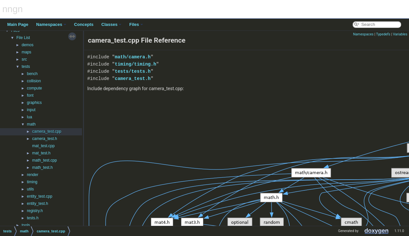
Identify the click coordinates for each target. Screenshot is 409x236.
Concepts (83, 24)
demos (27, 45)
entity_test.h (37, 203)
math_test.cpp (44, 160)
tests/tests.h (133, 71)
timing (32, 182)
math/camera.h (133, 57)
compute (34, 88)
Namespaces (51, 24)
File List (23, 37)
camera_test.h (44, 138)
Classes (111, 24)
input (31, 110)
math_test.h (42, 167)
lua (29, 117)
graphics (34, 102)
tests (26, 66)
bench (32, 73)
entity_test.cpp (39, 196)
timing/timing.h (135, 64)
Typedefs (383, 34)
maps (26, 52)
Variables (400, 34)
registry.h (35, 210)
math (31, 124)
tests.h (32, 218)
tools (26, 225)
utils (30, 189)
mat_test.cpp (43, 146)
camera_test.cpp (46, 131)
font (30, 95)
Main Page (17, 24)
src (24, 59)
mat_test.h (41, 153)
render (32, 174)
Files (136, 24)
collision (34, 81)
